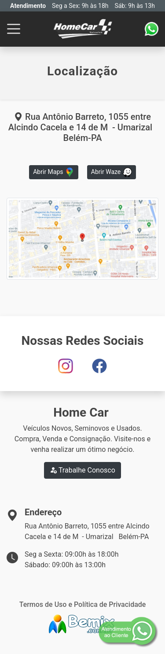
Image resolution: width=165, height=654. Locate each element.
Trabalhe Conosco (82, 470)
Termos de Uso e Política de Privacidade (82, 604)
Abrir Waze (111, 172)
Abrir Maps (53, 172)
